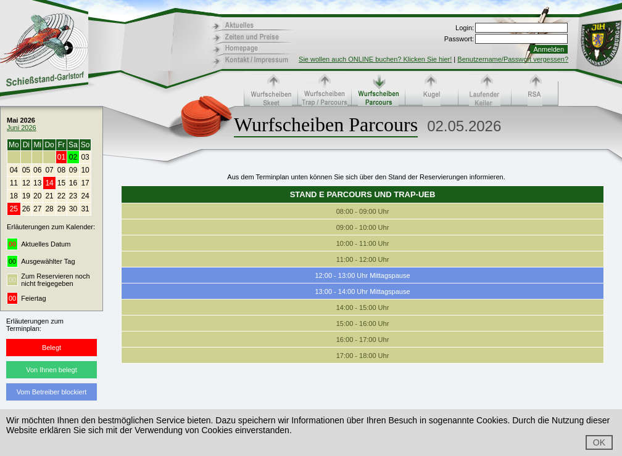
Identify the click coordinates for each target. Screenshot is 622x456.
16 (73, 183)
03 (85, 157)
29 (61, 209)
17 (85, 183)
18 (14, 196)
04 (14, 170)
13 (37, 183)
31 (85, 209)
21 (49, 196)
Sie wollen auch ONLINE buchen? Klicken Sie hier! (375, 59)
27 (37, 209)
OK (599, 442)
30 (73, 209)
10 (85, 170)
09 (73, 170)
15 (61, 183)
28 (49, 209)
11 (14, 183)
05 (26, 170)
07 (49, 170)
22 (61, 196)
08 (61, 170)
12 (26, 183)
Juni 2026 (21, 127)
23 (73, 196)
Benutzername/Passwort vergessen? (512, 59)
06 (37, 170)
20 (37, 196)
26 (26, 209)
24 (85, 196)
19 (26, 196)
